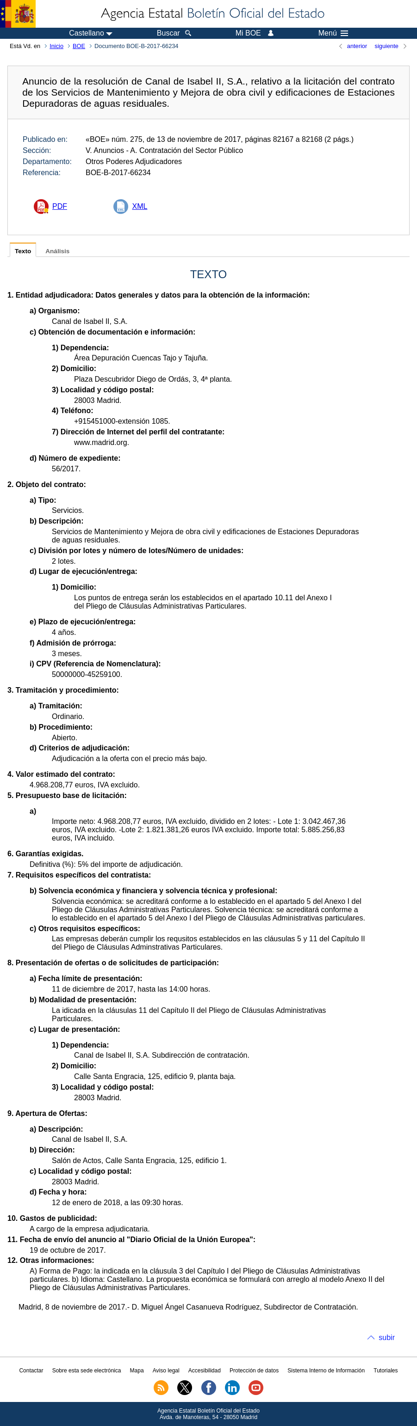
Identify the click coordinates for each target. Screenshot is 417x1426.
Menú (333, 33)
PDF (59, 206)
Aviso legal (166, 1370)
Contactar (31, 1370)
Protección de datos (254, 1370)
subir (387, 1337)
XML (139, 206)
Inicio (56, 46)
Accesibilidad (204, 1370)
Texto (23, 251)
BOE (79, 46)
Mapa (137, 1370)
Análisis (57, 251)
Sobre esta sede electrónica (86, 1370)
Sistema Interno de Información (326, 1370)
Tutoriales (385, 1370)
